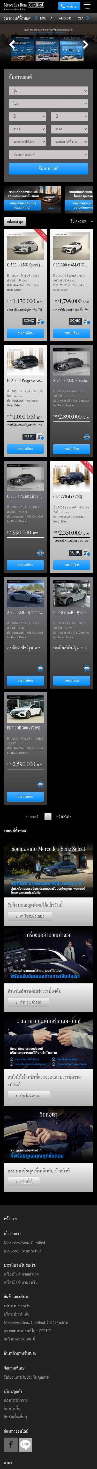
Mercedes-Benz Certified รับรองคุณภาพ (36, 1322)
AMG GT (64, 18)
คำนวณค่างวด (28, 1002)
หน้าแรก (10, 1219)
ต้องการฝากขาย (16, 1400)
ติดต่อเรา (69, 6)
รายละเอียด (25, 333)
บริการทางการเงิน (17, 1306)
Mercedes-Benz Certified (24, 1242)
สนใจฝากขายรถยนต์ (19, 1339)
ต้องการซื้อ (12, 1408)
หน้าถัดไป (63, 816)
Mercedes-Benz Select (22, 1251)
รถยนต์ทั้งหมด (15, 831)
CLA (81, 18)
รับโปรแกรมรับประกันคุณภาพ (26, 1377)
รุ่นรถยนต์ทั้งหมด (17, 18)
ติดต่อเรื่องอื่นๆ (15, 1417)
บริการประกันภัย (16, 1314)
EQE (43, 18)
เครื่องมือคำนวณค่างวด (21, 1274)
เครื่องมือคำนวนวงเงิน (21, 1282)
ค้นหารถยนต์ (48, 168)
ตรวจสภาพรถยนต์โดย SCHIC (27, 1330)
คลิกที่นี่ (24, 1182)
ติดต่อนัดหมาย (29, 1095)
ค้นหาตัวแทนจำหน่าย (20, 1353)
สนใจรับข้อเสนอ (30, 916)
